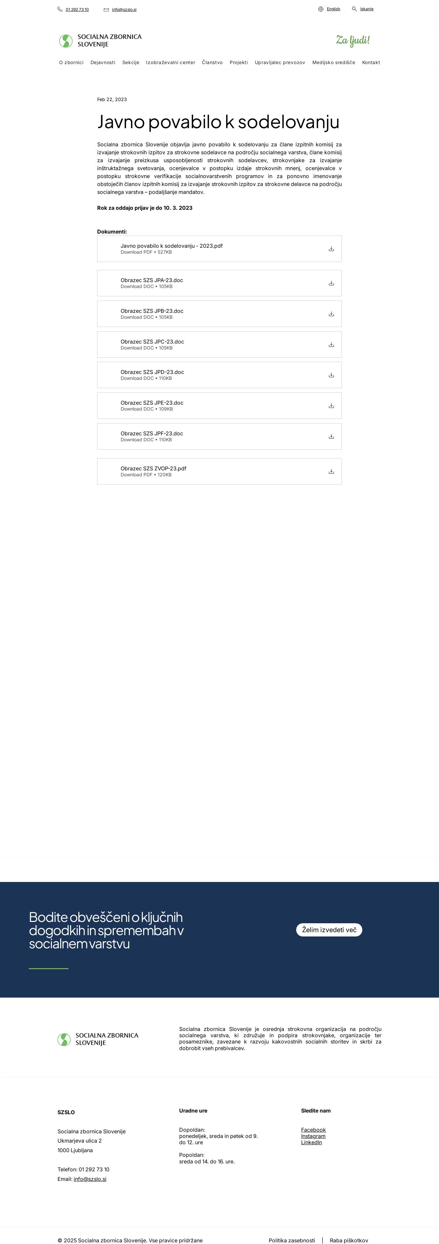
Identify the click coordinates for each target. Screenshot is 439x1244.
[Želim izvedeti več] (329, 929)
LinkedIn (311, 1142)
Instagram (313, 1136)
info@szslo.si (90, 1179)
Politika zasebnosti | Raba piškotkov (319, 1240)
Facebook (313, 1129)
